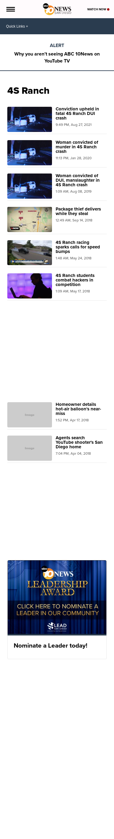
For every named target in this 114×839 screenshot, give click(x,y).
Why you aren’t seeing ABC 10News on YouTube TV (57, 57)
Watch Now (98, 9)
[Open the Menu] (10, 9)
